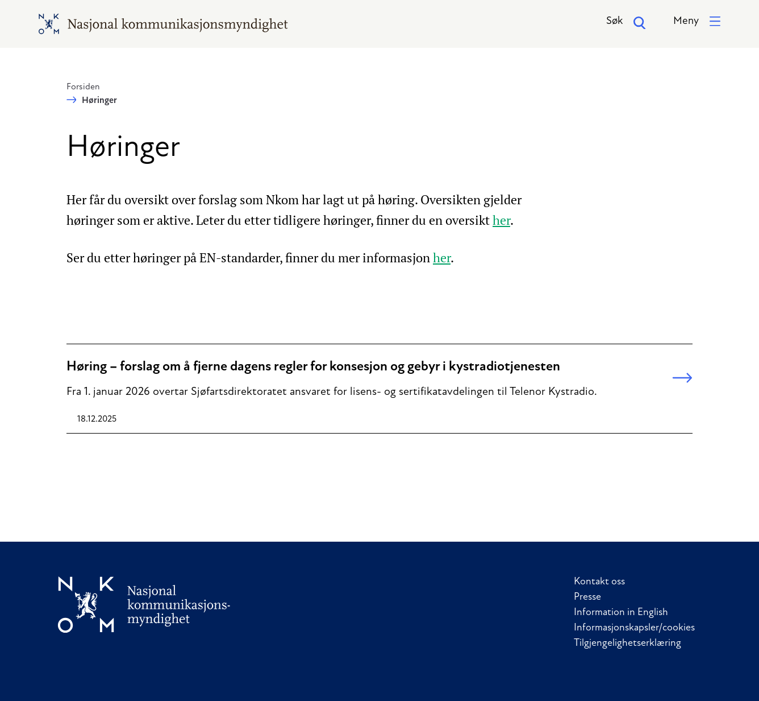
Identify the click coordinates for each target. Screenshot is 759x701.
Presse (587, 597)
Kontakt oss (599, 581)
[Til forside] (144, 604)
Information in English (621, 612)
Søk (626, 23)
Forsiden (83, 87)
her (501, 220)
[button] (696, 22)
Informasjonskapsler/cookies (634, 627)
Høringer (99, 100)
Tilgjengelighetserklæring (627, 643)
